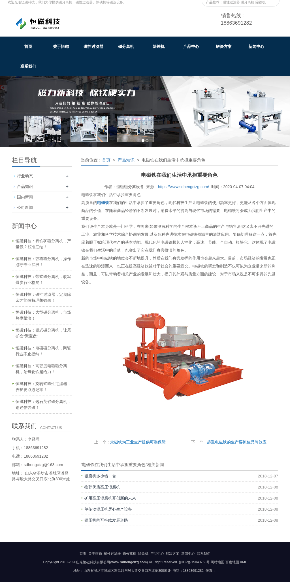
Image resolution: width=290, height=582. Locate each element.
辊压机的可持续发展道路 (106, 520)
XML (243, 562)
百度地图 (232, 562)
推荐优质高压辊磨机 (102, 487)
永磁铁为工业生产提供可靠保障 (138, 442)
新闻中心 (256, 46)
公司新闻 (25, 207)
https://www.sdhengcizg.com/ (183, 186)
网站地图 (217, 562)
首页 (28, 46)
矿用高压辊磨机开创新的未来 (110, 498)
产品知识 (126, 160)
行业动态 (25, 176)
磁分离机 (126, 46)
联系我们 (28, 66)
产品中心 (191, 46)
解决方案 (224, 46)
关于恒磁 (61, 46)
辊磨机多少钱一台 (100, 476)
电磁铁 (103, 202)
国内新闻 (25, 197)
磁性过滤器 (93, 46)
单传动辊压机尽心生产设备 (108, 509)
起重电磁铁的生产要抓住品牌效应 (236, 442)
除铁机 (159, 46)
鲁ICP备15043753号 (194, 562)
